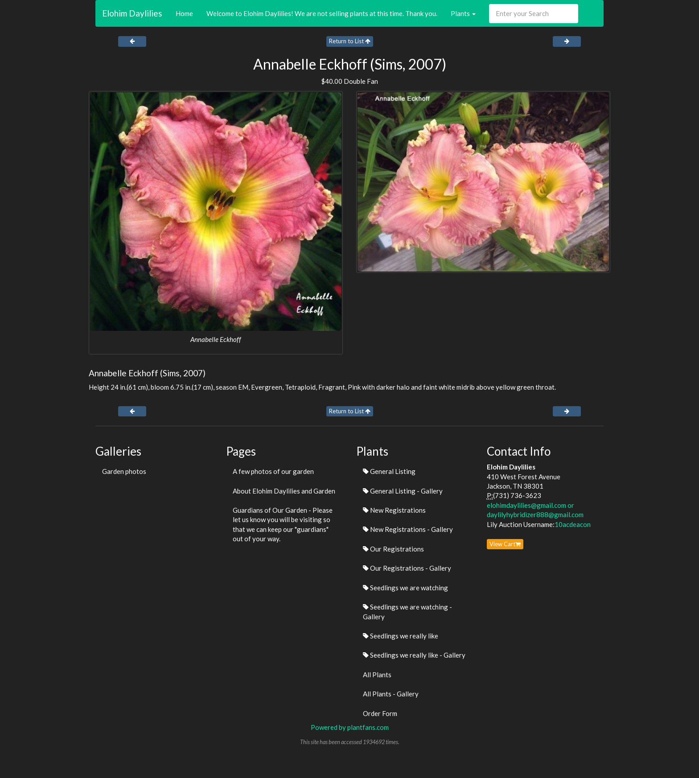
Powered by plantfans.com (350, 727)
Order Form (380, 713)
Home (184, 13)
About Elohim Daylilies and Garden (284, 491)
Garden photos (124, 471)
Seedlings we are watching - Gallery (407, 611)
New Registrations (394, 510)
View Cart (505, 543)
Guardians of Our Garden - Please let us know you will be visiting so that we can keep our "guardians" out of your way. (283, 524)
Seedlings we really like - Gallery (414, 655)
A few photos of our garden (273, 471)
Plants (463, 13)
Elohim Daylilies (132, 13)
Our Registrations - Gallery (407, 568)
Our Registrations (393, 549)
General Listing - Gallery (403, 491)
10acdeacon (573, 524)
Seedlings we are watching (405, 588)
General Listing (389, 471)
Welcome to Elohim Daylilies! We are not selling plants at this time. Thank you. (321, 13)
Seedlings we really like (400, 636)
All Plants (377, 675)
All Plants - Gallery (391, 694)
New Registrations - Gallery (408, 529)
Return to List (349, 41)
